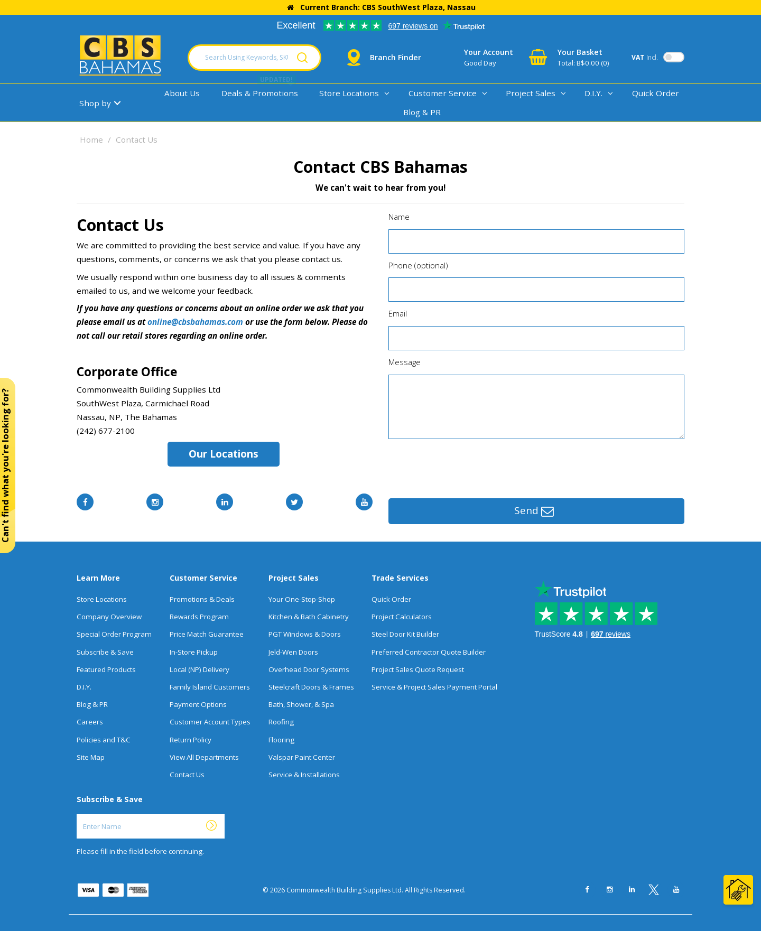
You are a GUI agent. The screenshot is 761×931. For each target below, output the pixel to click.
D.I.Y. (593, 93)
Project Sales (530, 93)
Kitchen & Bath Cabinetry (308, 616)
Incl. (645, 57)
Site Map (91, 757)
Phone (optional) (418, 265)
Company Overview (109, 616)
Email (397, 313)
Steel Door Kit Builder (405, 634)
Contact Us (187, 774)
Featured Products (106, 669)
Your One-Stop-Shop (301, 599)
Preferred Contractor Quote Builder (429, 652)
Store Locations (349, 93)
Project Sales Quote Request (418, 669)
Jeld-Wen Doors (293, 652)
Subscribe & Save (105, 652)
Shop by (95, 103)
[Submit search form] (302, 57)
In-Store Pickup (194, 652)
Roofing (281, 722)
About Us (182, 93)
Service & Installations (304, 774)
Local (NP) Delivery (199, 669)
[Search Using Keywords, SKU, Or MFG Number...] (254, 57)
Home (91, 139)
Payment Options (198, 704)
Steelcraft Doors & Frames (311, 687)
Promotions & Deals (202, 599)
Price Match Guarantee (207, 634)
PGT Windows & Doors (304, 634)
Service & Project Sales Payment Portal (434, 687)
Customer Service (443, 93)
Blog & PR (422, 112)
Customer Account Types (210, 722)
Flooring (281, 739)
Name (399, 216)
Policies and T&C (104, 739)
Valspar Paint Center (301, 757)
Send (534, 511)
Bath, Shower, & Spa (301, 704)
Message (404, 362)
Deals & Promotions (259, 93)
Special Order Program (114, 634)
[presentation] (468, 466)
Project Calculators (402, 616)
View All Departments (204, 757)
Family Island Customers (210, 687)
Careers (90, 722)
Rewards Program (199, 616)
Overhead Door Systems (308, 669)
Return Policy (190, 739)
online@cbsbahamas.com (195, 321)
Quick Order (655, 93)
